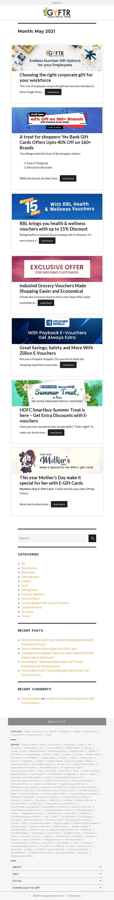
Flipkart (40, 761)
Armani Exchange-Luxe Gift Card (26, 780)
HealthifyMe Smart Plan (40, 852)
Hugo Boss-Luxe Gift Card (72, 783)
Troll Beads (58, 846)
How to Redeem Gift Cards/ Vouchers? (45, 603)
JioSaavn (48, 836)
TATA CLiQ (54, 800)
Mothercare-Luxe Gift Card (83, 787)
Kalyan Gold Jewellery (84, 764)
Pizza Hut (15, 747)
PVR (40, 770)
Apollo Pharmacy (19, 774)
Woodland (16, 757)
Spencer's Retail (74, 761)
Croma (14, 751)
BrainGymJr (90, 833)
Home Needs (90, 731)
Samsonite (83, 852)
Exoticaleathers (31, 698)
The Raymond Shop (57, 751)
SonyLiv (85, 797)
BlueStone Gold (54, 819)
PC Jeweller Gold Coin (42, 764)
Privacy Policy (74, 896)
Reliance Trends (18, 826)
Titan (56, 754)
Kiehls (48, 777)
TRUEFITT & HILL (72, 833)
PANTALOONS (37, 751)
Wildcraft (86, 829)
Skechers (27, 800)
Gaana (37, 836)
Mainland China (77, 751)
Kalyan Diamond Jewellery (23, 767)
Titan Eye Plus (86, 757)
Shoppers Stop (48, 757)
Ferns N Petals (55, 747)
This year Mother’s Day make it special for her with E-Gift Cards (51, 480)
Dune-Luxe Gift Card (81, 806)
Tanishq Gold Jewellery (22, 856)
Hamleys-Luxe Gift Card (44, 783)
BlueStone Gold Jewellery (78, 819)
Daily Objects (63, 842)
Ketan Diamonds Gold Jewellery (26, 777)
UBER (82, 774)
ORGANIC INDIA (19, 829)
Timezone (26, 836)
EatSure (34, 842)
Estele (14, 836)
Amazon (15, 761)
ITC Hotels (77, 836)
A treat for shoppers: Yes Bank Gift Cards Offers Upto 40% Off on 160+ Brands (55, 142)
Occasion (27, 611)
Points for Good (90, 770)
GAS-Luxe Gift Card (20, 783)
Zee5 (72, 790)
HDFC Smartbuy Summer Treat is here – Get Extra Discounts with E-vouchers (54, 415)
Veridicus (37, 839)
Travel (25, 616)
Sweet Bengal (33, 754)
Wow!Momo (38, 833)
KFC (42, 747)
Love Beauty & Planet (78, 849)
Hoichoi (14, 823)
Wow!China (54, 833)
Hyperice (86, 842)
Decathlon (41, 800)
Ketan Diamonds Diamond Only (26, 810)
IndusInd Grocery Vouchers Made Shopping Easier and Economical (53, 288)
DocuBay (67, 800)
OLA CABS (51, 770)
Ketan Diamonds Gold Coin (68, 777)
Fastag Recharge (70, 797)
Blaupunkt (30, 797)
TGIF (90, 744)
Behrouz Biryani (73, 839)
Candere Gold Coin (30, 793)
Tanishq (62, 757)
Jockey (92, 774)
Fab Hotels (28, 761)
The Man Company (88, 790)
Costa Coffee (29, 747)
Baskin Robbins (72, 747)
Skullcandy (16, 797)
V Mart (71, 846)
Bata (42, 744)
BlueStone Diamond (33, 819)
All (23, 563)
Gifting (76, 731)
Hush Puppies (31, 757)
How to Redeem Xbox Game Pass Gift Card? (49, 648)
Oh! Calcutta (17, 754)
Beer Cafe (65, 770)
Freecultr (45, 846)
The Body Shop (55, 774)
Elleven (54, 797)
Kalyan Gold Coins (19, 764)
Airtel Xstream (85, 846)
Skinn (54, 816)
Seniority (15, 800)
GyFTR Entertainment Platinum (26, 816)
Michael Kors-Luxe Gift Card (24, 787)
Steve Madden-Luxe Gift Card (52, 790)
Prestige (79, 754)
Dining (28, 731)
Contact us (57, 2)
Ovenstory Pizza (19, 842)
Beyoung (90, 836)
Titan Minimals (68, 816)
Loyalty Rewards (31, 607)
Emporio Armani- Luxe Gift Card (61, 803)
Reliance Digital (62, 823)
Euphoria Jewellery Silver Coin (64, 829)
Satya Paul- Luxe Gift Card (54, 787)
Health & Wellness (32, 594)
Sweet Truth (47, 842)
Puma (76, 770)
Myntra (47, 754)
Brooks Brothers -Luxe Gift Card (26, 803)
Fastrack (67, 754)
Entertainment (30, 576)
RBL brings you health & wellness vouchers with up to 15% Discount (54, 226)
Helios (73, 757)
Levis (23, 751)
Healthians (86, 813)
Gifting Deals (29, 589)
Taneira (14, 813)
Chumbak (15, 819)
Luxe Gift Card (38, 774)
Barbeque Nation (80, 826)
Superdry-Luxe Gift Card (22, 790)
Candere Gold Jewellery (54, 793)
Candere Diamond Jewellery (83, 793)
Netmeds (42, 797)
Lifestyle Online (85, 810)
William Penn (93, 754)
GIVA (24, 823)
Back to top (57, 721)
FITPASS (40, 849)
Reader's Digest (55, 761)
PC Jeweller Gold (48, 767)
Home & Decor (30, 598)
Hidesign (88, 747)
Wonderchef (62, 836)
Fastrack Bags (85, 816)
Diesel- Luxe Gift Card (56, 780)
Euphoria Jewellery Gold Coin (59, 810)
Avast (26, 839)
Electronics (28, 572)
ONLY (81, 744)
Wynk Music (17, 849)
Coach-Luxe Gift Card (81, 780)
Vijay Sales (72, 813)
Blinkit (14, 793)
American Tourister (65, 852)
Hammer (15, 839)
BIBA (32, 770)
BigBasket (71, 774)
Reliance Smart (61, 826)
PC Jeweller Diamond (70, 767)
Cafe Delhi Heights (20, 833)
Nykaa (29, 849)
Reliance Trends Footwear (86, 823)
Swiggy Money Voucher (33, 813)
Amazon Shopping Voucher (24, 846)
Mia (46, 816)
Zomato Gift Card (55, 849)
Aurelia (60, 764)
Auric (76, 842)
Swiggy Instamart (53, 839)
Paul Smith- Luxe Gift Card (55, 806)
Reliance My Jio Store (41, 823)
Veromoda (69, 744)
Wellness (65, 731)
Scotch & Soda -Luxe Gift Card (25, 806)
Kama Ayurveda (18, 770)
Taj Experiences (55, 813)
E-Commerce (17, 734)
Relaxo (88, 761)
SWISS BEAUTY (18, 852)
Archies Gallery (29, 744)
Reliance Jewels (38, 829)
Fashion (26, 581)
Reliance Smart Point (40, 826)
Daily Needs (29, 568)
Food (24, 585)
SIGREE (92, 751)
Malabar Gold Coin (84, 800)
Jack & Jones (54, 744)
